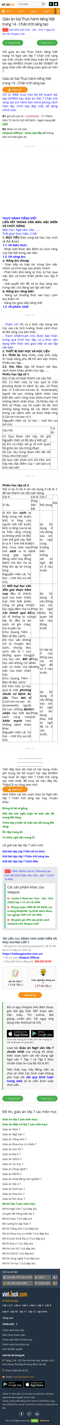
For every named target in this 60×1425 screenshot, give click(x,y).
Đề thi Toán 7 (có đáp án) (17, 1218)
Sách (39, 1277)
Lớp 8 (47, 11)
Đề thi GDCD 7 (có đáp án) (18, 1253)
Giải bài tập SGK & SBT (17, 1277)
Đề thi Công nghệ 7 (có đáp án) (20, 1258)
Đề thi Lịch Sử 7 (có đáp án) (18, 1248)
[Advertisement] (30, 182)
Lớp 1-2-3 (7, 1305)
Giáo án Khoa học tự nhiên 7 (19, 1144)
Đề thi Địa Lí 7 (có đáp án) (17, 1243)
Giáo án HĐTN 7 (12, 1174)
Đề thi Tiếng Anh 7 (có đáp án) (20, 1228)
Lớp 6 (22, 11)
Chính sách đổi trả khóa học (17, 1339)
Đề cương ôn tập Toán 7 (16, 1223)
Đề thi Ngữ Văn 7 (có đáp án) (19, 1209)
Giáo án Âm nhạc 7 (13, 1199)
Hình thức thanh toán (13, 1334)
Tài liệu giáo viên (15, 1283)
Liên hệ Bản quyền (12, 1349)
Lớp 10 (13, 1311)
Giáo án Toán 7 (11, 1129)
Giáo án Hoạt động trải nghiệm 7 (22, 1179)
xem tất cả (30, 995)
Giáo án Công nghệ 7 (14, 1169)
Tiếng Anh (7, 1317)
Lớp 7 (35, 11)
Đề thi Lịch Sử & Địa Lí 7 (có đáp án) (23, 1238)
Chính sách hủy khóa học (15, 1344)
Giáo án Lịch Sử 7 (12, 1149)
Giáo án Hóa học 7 (13, 1194)
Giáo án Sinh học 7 (13, 1189)
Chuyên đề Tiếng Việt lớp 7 (18, 1213)
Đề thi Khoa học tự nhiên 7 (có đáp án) (25, 1233)
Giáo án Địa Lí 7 (11, 1154)
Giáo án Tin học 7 (12, 1164)
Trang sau (47, 42)
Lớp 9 (5, 1311)
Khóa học (42, 1283)
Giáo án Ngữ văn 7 (13, 1134)
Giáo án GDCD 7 (12, 1159)
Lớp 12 (31, 1311)
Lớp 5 (9, 11)
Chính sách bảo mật (13, 1330)
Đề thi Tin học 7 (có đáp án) (18, 1263)
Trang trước (12, 42)
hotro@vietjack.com (23, 1376)
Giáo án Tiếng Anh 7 (14, 1139)
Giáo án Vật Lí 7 (11, 1184)
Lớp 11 (22, 1311)
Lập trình (42, 1311)
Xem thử (15, 89)
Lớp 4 (17, 1305)
